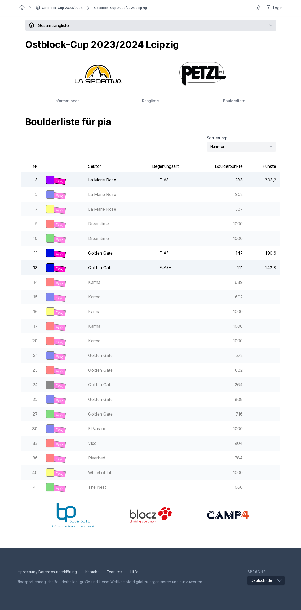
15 (35, 297)
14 (35, 282)
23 (35, 370)
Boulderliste (234, 101)
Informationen (66, 101)
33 (35, 443)
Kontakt (92, 571)
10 (35, 238)
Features (114, 571)
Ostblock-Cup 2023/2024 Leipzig (120, 8)
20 (35, 340)
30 (35, 428)
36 (35, 458)
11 (35, 253)
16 (35, 311)
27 (35, 414)
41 (35, 487)
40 (35, 472)
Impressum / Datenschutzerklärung (47, 571)
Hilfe (134, 571)
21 (35, 355)
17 (35, 326)
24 (35, 384)
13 (35, 267)
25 (35, 399)
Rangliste (150, 101)
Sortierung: (217, 138)
